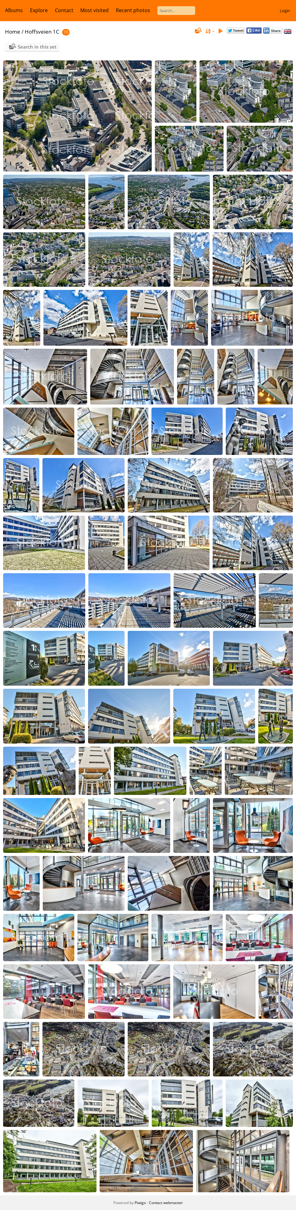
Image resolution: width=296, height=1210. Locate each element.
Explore (39, 10)
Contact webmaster (166, 1202)
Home (12, 31)
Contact (64, 10)
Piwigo (140, 1202)
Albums (14, 10)
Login (285, 10)
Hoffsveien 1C (42, 31)
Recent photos (133, 10)
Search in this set (37, 47)
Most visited (94, 10)
